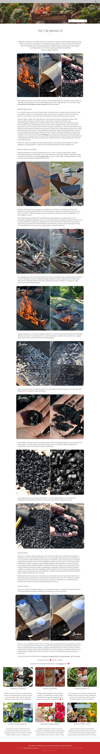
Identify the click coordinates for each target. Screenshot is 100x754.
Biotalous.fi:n (46, 134)
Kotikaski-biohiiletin (53, 656)
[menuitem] (33, 21)
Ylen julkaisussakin (43, 156)
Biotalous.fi (45, 656)
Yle (71, 656)
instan (61, 664)
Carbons (77, 656)
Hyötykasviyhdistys (64, 656)
